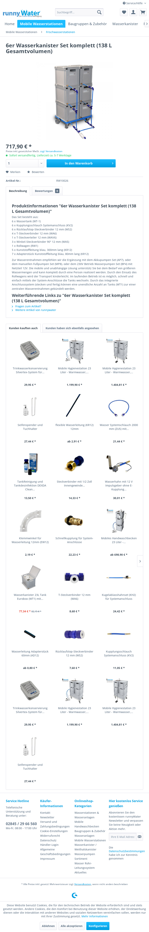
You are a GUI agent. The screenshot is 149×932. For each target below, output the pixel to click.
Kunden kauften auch (23, 328)
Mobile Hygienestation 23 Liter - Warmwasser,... (74, 370)
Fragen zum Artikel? (26, 306)
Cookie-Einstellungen (54, 831)
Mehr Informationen (94, 916)
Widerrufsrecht (50, 835)
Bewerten (35, 172)
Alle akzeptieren (71, 926)
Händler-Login (49, 845)
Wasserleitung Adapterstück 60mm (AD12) (30, 653)
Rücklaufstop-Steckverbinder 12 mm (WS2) (74, 653)
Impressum (47, 858)
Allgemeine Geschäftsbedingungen (55, 852)
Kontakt (45, 812)
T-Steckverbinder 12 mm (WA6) (74, 597)
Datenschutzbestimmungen (127, 851)
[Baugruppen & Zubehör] (87, 24)
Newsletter (47, 817)
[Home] (9, 24)
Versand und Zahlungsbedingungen (55, 824)
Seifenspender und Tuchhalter (30, 427)
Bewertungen (47, 191)
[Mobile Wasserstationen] (41, 24)
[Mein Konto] (133, 12)
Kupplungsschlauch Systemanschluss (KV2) (119, 653)
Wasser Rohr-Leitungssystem (84, 865)
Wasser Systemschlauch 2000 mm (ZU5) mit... (119, 427)
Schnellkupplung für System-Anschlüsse (74, 540)
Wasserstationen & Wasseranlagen (86, 815)
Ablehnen (48, 926)
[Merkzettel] (124, 12)
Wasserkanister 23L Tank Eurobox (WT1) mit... (30, 597)
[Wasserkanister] (125, 24)
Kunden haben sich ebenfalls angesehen (72, 328)
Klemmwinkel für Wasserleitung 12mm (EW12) (30, 540)
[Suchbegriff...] (79, 12)
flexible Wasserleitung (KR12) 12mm (74, 427)
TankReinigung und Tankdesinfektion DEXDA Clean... (30, 485)
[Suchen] (99, 12)
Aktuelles (80, 872)
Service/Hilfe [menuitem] (133, 3)
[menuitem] (79, 12)
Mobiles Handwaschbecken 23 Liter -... (119, 540)
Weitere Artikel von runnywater (34, 310)
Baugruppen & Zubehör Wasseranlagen (89, 833)
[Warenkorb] (143, 12)
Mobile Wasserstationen (90, 840)
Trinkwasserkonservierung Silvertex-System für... (30, 370)
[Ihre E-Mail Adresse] (122, 837)
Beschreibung (18, 191)
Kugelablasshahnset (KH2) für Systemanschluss (119, 597)
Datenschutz (48, 840)
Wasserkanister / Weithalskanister (85, 847)
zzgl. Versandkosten (51, 151)
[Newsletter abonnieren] (139, 837)
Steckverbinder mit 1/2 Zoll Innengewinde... (74, 483)
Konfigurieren (98, 926)
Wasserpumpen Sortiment (84, 856)
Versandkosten (82, 884)
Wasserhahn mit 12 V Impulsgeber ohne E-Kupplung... (119, 485)
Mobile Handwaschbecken (86, 824)
